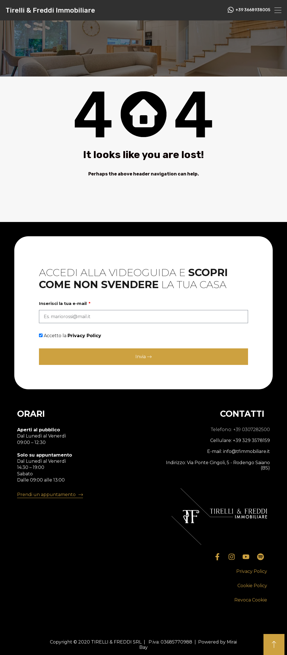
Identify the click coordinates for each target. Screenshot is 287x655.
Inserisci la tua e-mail (63, 303)
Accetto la (72, 335)
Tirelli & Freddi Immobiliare (50, 10)
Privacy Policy (84, 335)
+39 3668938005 (252, 10)
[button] (251, 572)
